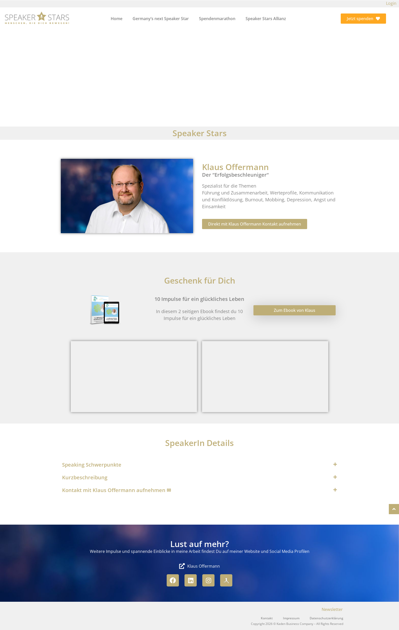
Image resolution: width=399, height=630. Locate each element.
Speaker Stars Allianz (266, 18)
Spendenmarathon (217, 18)
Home (116, 18)
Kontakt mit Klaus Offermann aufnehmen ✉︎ (116, 490)
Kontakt (267, 618)
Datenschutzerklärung (326, 618)
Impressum (291, 618)
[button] (199, 464)
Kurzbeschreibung (84, 477)
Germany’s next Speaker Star (161, 18)
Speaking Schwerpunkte (91, 464)
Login (391, 3)
